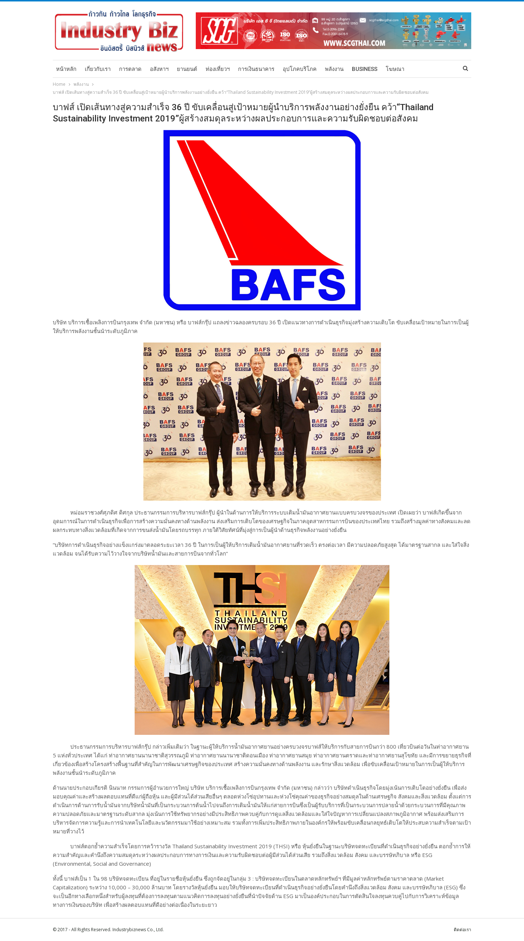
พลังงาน (334, 69)
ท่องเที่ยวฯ (218, 69)
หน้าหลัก (66, 69)
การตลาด (130, 69)
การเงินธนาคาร (256, 69)
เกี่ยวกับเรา (98, 69)
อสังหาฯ (159, 69)
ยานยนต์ (187, 69)
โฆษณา (395, 69)
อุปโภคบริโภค (300, 69)
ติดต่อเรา (462, 929)
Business (364, 69)
